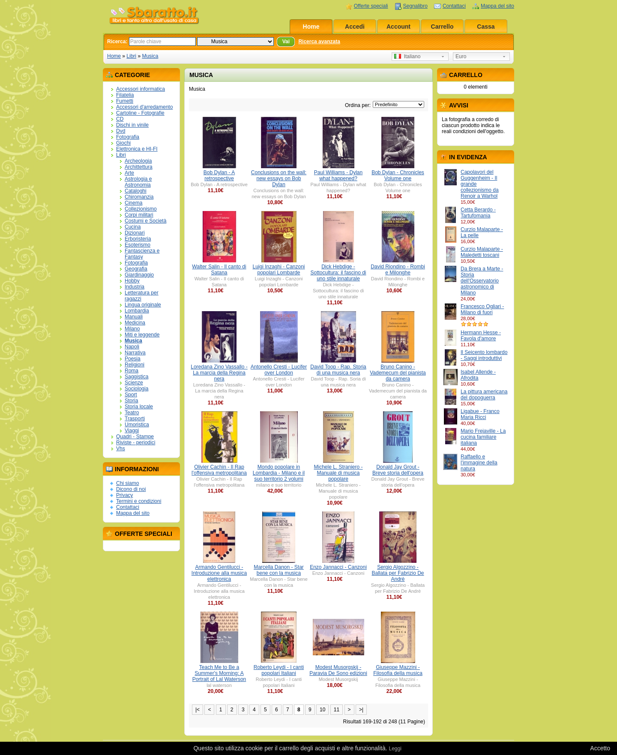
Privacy (124, 495)
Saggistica (136, 377)
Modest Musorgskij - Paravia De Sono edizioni (338, 670)
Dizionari (135, 233)
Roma (131, 371)
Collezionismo (141, 209)
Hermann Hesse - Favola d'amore (481, 336)
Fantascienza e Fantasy (142, 254)
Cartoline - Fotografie (140, 113)
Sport (131, 395)
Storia (131, 401)
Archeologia (138, 161)
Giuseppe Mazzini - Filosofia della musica (397, 670)
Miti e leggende (142, 335)
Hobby (132, 281)
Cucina (133, 227)
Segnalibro (415, 6)
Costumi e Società (145, 221)
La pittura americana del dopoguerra (484, 395)
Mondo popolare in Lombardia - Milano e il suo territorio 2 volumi (279, 473)
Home (311, 26)
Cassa (485, 26)
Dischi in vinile (132, 125)
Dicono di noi (131, 489)
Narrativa (135, 353)
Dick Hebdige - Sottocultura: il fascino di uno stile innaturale (338, 273)
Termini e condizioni (138, 501)
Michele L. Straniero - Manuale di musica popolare (338, 473)
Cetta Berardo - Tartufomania (478, 213)
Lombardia (137, 311)
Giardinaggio (139, 275)
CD (119, 119)
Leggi (395, 749)
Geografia (136, 269)
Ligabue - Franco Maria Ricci (480, 414)
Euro (460, 56)
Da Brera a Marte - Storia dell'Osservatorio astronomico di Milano (482, 281)
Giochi (123, 143)
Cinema (133, 203)
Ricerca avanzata (319, 42)
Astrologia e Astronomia (138, 182)
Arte (129, 173)
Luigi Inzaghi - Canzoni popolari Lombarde (278, 270)
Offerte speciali (371, 6)
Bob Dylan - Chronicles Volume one (397, 175)
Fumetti (124, 101)
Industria (134, 287)
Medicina (135, 323)
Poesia (133, 359)
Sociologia (136, 389)
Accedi (355, 26)
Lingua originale (143, 305)
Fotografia (127, 137)
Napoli (132, 347)
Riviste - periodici (135, 443)
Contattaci (454, 6)
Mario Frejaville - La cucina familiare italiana (483, 437)
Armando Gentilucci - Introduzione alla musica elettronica (219, 573)
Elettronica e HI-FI (137, 149)
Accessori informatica (140, 89)
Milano (132, 329)
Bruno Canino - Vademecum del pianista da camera (398, 373)
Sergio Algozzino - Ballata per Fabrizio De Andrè (397, 573)
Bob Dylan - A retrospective (219, 175)
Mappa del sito (497, 6)
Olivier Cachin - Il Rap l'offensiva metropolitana (219, 470)
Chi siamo (127, 483)
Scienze (134, 383)
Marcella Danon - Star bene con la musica (279, 570)
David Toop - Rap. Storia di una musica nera (338, 370)
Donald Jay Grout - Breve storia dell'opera (397, 470)
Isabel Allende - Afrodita (478, 375)
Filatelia (125, 95)
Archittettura (139, 167)
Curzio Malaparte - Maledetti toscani (482, 252)
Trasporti (135, 419)
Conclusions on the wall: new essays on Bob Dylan (278, 178)
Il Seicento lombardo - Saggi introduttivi (484, 355)
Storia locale (139, 407)
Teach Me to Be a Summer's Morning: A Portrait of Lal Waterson (219, 673)
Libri (131, 56)
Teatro (132, 413)
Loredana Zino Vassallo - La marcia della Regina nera (219, 373)
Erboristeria (138, 239)
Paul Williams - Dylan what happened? (338, 175)
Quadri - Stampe (135, 437)
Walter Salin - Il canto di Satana (219, 270)
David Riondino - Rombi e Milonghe (398, 270)
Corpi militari (139, 215)
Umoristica (137, 425)
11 (336, 710)
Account (398, 26)
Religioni (134, 365)
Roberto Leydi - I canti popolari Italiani (279, 670)
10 (322, 710)
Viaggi (132, 431)
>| (361, 710)
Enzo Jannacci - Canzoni (338, 567)
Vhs (120, 449)
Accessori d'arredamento (144, 107)
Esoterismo (137, 245)
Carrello (442, 26)
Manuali (134, 317)
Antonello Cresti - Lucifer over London (279, 370)
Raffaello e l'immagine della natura (479, 463)
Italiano (407, 56)
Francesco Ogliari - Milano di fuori (482, 309)
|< (197, 710)
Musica (150, 56)
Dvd (120, 131)
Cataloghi (136, 191)
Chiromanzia (139, 197)
